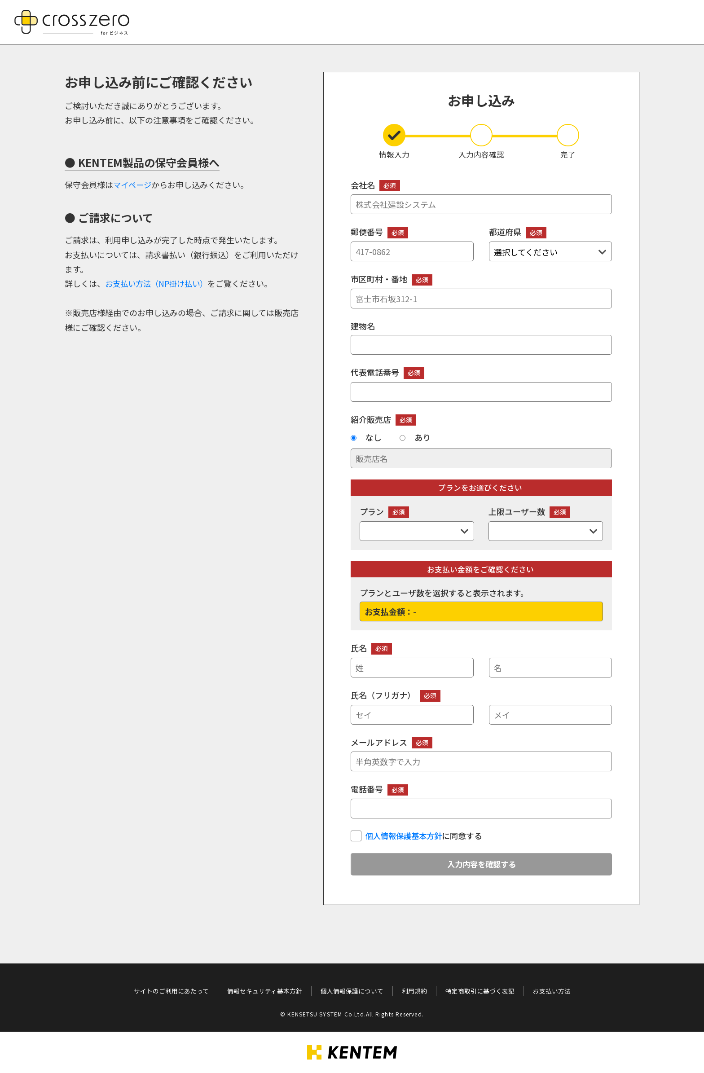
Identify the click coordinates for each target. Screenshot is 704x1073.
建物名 (481, 337)
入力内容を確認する (481, 865)
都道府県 (550, 243)
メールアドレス (481, 754)
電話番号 (481, 800)
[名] (550, 667)
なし (373, 437)
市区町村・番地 (481, 290)
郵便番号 (412, 243)
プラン (417, 523)
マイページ (133, 184)
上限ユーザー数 (545, 523)
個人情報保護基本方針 (405, 835)
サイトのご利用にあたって (171, 990)
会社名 (481, 197)
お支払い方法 (552, 990)
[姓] (412, 667)
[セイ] (412, 715)
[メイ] (550, 715)
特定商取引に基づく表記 (480, 990)
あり (422, 437)
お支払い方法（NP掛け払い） (159, 283)
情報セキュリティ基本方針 (264, 990)
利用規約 (414, 990)
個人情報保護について (352, 990)
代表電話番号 (481, 384)
